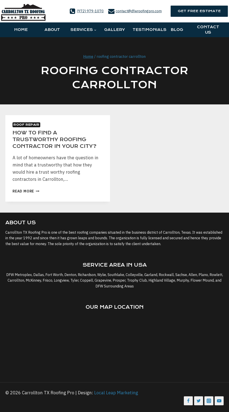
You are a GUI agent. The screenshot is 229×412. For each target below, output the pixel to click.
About (52, 30)
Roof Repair (26, 124)
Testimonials (147, 30)
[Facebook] (188, 400)
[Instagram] (208, 400)
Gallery (114, 30)
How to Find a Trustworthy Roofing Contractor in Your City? (54, 139)
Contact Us (208, 30)
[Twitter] (198, 400)
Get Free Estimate (199, 11)
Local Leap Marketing (116, 393)
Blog (177, 30)
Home (21, 30)
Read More (26, 191)
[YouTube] (219, 400)
